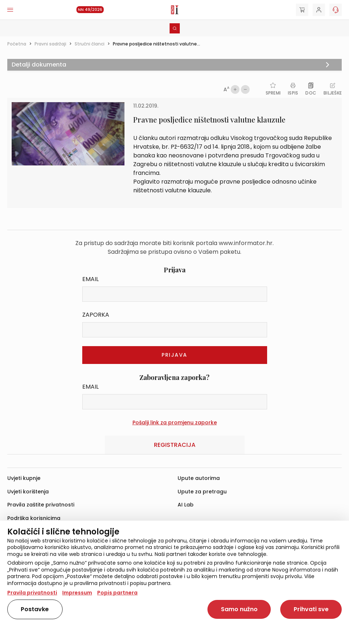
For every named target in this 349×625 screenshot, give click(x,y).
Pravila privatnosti (32, 592)
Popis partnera (117, 592)
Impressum (77, 592)
